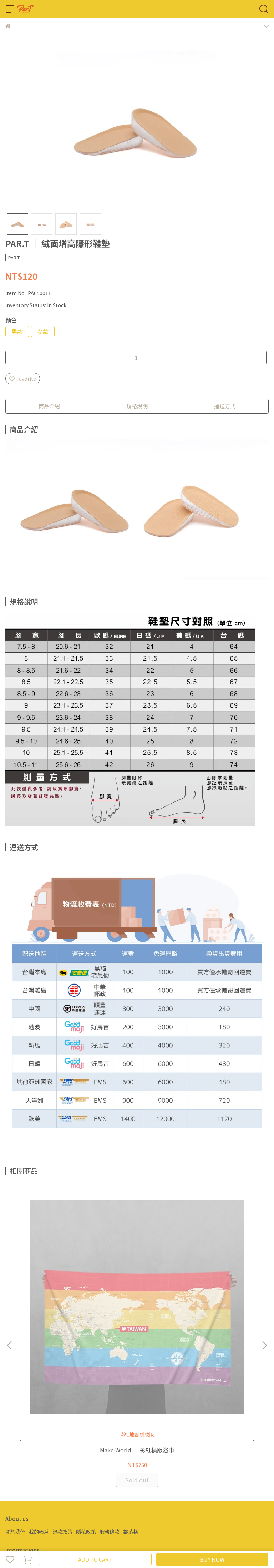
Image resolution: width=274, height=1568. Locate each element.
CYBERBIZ (177, 1540)
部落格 (130, 1365)
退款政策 (62, 1365)
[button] (264, 1262)
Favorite (22, 378)
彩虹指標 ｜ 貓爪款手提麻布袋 (137, 1287)
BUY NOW (212, 1559)
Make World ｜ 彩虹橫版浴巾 (54, 1287)
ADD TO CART (95, 1559)
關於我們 (15, 1365)
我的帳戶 (39, 1365)
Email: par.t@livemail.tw (34, 1405)
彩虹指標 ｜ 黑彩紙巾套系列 (220, 1287)
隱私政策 (86, 1365)
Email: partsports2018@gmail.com (47, 1467)
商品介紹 (49, 406)
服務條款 (110, 1365)
